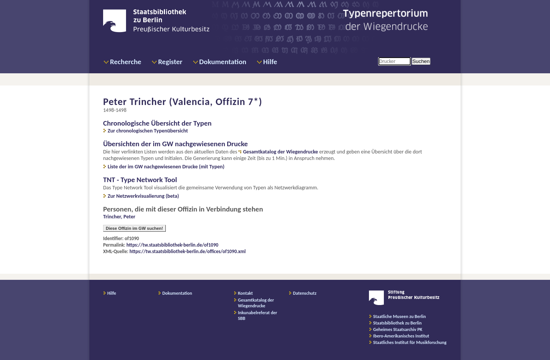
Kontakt (245, 293)
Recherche (125, 61)
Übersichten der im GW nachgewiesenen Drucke (175, 143)
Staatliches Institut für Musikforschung (409, 342)
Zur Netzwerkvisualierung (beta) (143, 196)
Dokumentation (222, 61)
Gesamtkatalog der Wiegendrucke (280, 152)
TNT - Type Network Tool (140, 179)
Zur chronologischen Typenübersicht (148, 131)
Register (170, 61)
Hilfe (270, 61)
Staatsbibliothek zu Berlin (397, 323)
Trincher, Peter (119, 216)
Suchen (421, 61)
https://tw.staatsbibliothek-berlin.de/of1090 (172, 245)
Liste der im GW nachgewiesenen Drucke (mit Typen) (166, 166)
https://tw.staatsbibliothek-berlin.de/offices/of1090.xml (187, 251)
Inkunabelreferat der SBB (257, 315)
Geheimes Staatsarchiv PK (397, 329)
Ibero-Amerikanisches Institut (401, 336)
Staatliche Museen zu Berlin (399, 316)
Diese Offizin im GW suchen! (134, 228)
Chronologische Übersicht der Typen (157, 123)
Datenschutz (305, 293)
